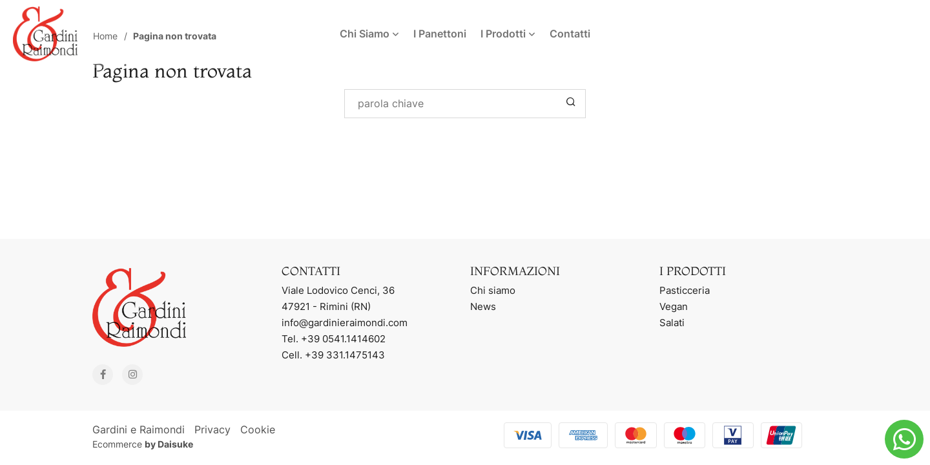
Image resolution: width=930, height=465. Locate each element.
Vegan (673, 306)
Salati (672, 322)
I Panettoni (439, 33)
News (483, 306)
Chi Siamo (369, 33)
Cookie (257, 429)
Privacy (212, 429)
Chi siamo (492, 290)
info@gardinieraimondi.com (345, 322)
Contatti (570, 33)
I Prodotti (507, 33)
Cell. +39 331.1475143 (333, 355)
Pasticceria (684, 290)
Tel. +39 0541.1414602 (334, 339)
